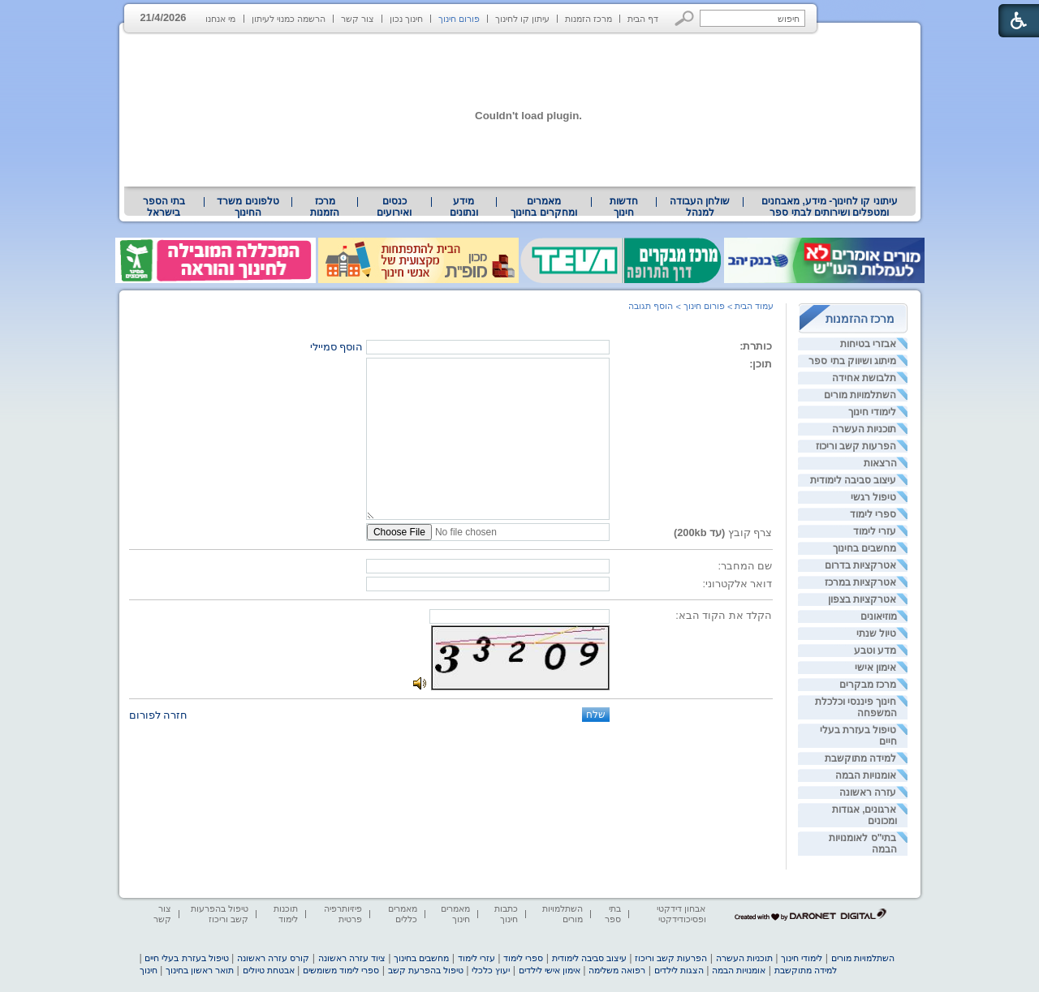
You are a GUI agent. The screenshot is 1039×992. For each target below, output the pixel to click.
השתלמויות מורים (860, 395)
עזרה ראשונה (867, 792)
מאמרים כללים (402, 914)
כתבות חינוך (506, 914)
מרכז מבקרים (867, 684)
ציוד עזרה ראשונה (352, 958)
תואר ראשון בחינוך (200, 970)
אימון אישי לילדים (549, 970)
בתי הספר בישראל (164, 206)
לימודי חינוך (872, 412)
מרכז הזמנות (588, 19)
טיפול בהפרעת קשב (425, 970)
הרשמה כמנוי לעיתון (288, 19)
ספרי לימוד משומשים (341, 970)
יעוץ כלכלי (491, 970)
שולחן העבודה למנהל (700, 206)
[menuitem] (829, 206)
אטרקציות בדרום (860, 565)
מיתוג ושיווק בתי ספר (852, 361)
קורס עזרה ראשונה (273, 958)
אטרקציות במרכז (860, 582)
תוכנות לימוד (286, 914)
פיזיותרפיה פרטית (343, 914)
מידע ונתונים (464, 206)
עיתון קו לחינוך (522, 19)
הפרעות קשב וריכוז (856, 446)
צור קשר (357, 19)
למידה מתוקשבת (860, 758)
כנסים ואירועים (394, 206)
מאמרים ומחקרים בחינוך (543, 206)
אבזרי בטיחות (868, 344)
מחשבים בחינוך (864, 548)
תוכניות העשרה (864, 429)
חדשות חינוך (624, 206)
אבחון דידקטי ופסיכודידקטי (681, 914)
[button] (685, 18)
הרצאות (880, 463)
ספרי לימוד (873, 514)
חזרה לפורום (158, 715)
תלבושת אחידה (864, 378)
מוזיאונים (878, 616)
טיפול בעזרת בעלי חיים (186, 958)
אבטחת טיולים (269, 970)
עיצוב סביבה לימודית (853, 480)
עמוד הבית (754, 306)
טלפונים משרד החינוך (247, 206)
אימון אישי (875, 667)
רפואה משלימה (616, 970)
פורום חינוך (459, 19)
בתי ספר (613, 914)
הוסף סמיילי (337, 347)
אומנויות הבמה (865, 775)
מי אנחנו (220, 19)
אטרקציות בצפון (862, 599)
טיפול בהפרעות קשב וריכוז (219, 914)
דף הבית (642, 19)
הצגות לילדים (679, 970)
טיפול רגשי (873, 497)
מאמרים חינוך (455, 914)
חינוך (148, 970)
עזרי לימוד (874, 531)
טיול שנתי (876, 633)
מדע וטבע (875, 650)
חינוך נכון (406, 19)
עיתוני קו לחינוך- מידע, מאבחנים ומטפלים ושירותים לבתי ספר (829, 206)
